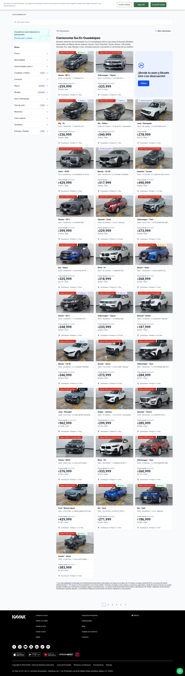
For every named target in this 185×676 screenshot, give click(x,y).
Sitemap (109, 665)
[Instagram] (20, 647)
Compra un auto (42, 615)
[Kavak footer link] (18, 626)
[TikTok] (42, 647)
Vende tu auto (41, 626)
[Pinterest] (48, 647)
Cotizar (144, 83)
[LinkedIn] (37, 647)
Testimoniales (87, 621)
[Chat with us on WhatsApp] (179, 671)
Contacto (85, 637)
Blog (83, 626)
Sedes (38, 637)
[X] (31, 647)
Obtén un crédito (42, 621)
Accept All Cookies (158, 5)
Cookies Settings (124, 5)
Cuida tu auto (41, 632)
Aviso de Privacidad (64, 665)
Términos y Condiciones (82, 665)
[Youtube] (25, 647)
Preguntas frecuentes (90, 615)
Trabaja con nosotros (89, 632)
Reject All (141, 5)
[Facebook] (14, 647)
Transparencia (98, 665)
